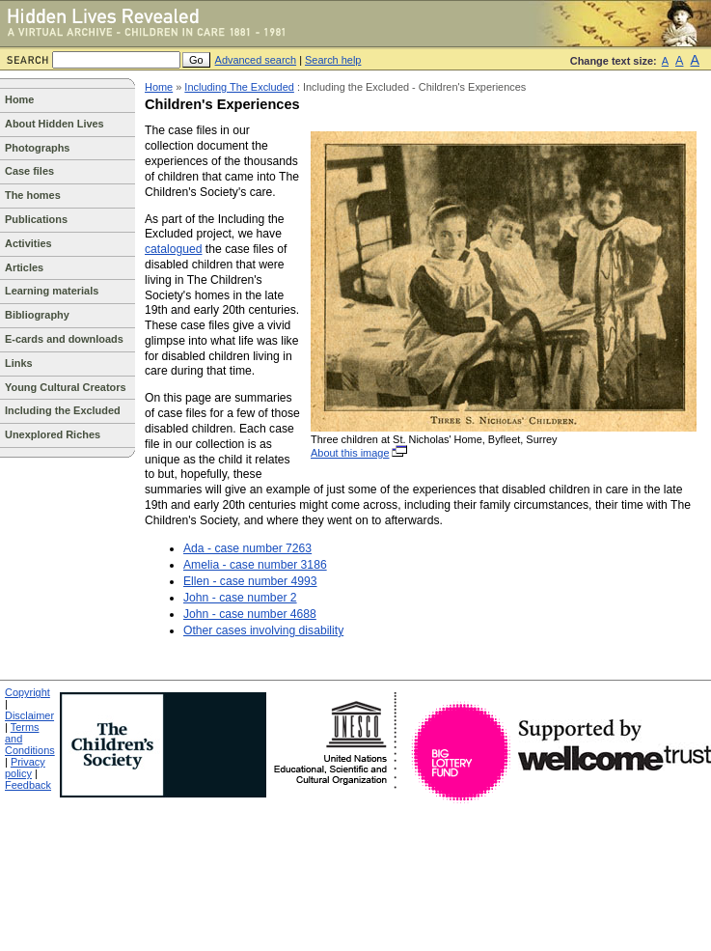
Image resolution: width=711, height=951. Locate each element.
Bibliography (37, 315)
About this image (360, 453)
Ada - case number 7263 (247, 548)
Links (19, 363)
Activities (28, 243)
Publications (36, 219)
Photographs (37, 148)
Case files (29, 171)
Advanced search (256, 60)
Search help (333, 60)
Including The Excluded (239, 87)
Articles (24, 267)
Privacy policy (25, 767)
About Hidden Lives (54, 123)
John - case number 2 (240, 597)
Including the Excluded (63, 410)
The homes (33, 195)
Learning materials (51, 290)
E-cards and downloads (64, 339)
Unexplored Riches (52, 434)
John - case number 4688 (249, 614)
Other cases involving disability (263, 630)
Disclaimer (29, 715)
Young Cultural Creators (65, 387)
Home (19, 99)
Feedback (28, 785)
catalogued (173, 249)
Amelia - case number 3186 (255, 565)
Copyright (27, 692)
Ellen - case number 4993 (250, 581)
